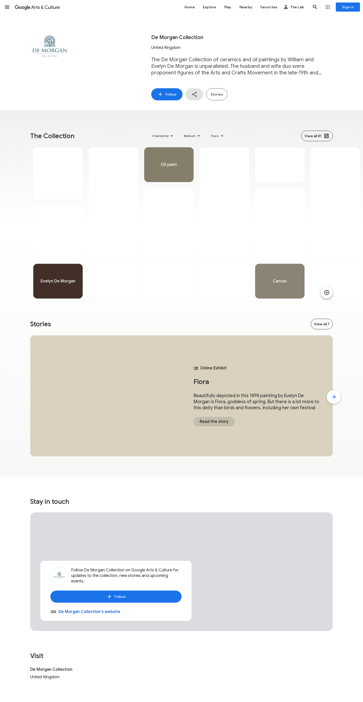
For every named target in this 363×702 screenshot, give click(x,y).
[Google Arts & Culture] (37, 7)
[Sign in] (348, 7)
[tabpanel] (58, 223)
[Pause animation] (327, 292)
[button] (7, 7)
